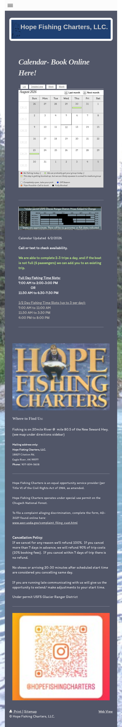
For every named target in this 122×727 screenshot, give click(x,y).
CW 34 (23, 153)
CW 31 (23, 118)
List (24, 87)
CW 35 (23, 165)
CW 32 (23, 130)
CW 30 (23, 107)
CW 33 (23, 142)
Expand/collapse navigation (61, 5)
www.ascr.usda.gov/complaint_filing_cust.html (45, 523)
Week (51, 87)
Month (61, 87)
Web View (105, 711)
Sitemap (30, 711)
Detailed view (37, 87)
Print (15, 711)
